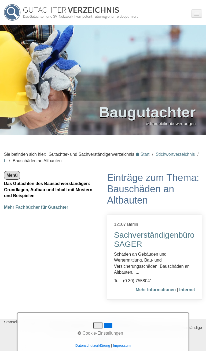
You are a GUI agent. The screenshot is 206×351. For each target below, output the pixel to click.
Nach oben (103, 342)
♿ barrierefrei (122, 322)
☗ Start (142, 154)
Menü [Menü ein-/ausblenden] (12, 175)
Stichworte (33, 322)
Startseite (12, 322)
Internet (187, 289)
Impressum (55, 322)
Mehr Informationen (156, 289)
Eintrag (100, 322)
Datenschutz (79, 322)
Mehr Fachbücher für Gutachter (36, 207)
